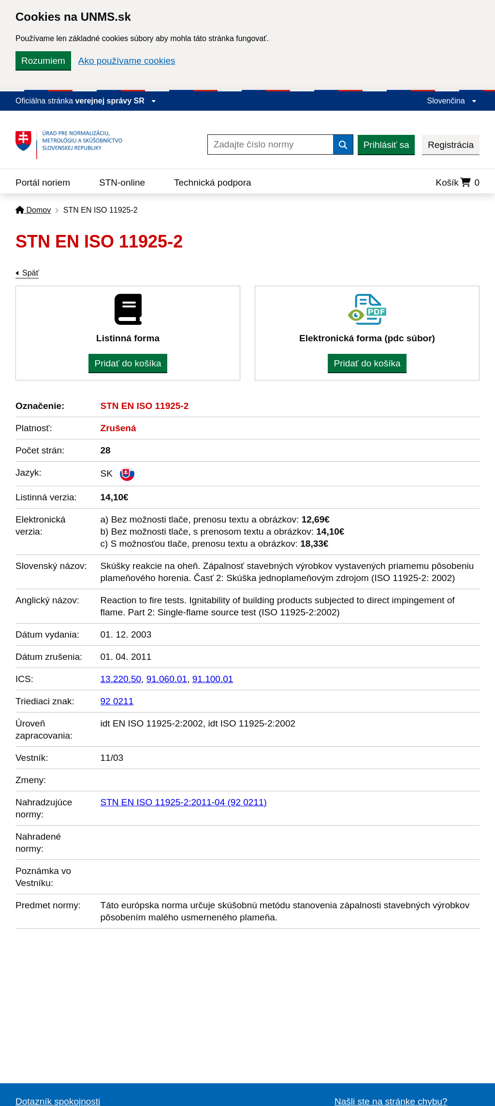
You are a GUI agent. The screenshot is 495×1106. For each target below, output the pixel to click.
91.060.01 (167, 679)
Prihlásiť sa (386, 145)
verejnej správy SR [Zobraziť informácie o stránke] (116, 101)
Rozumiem (43, 61)
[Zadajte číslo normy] (270, 144)
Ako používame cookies (126, 60)
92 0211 (117, 701)
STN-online (122, 182)
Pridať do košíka (127, 363)
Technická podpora (212, 182)
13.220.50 (121, 679)
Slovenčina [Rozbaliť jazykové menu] (452, 101)
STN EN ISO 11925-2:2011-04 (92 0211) (184, 802)
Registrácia (451, 145)
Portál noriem (42, 182)
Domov (33, 210)
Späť (30, 273)
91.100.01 (212, 679)
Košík (458, 182)
